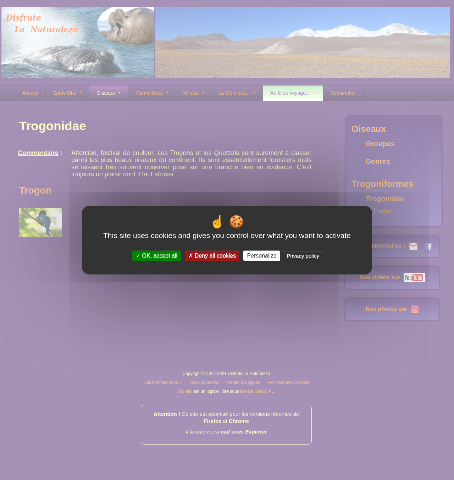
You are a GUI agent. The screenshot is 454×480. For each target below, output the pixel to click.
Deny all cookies (212, 256)
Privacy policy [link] (303, 256)
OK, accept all (156, 256)
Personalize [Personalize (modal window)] (262, 256)
